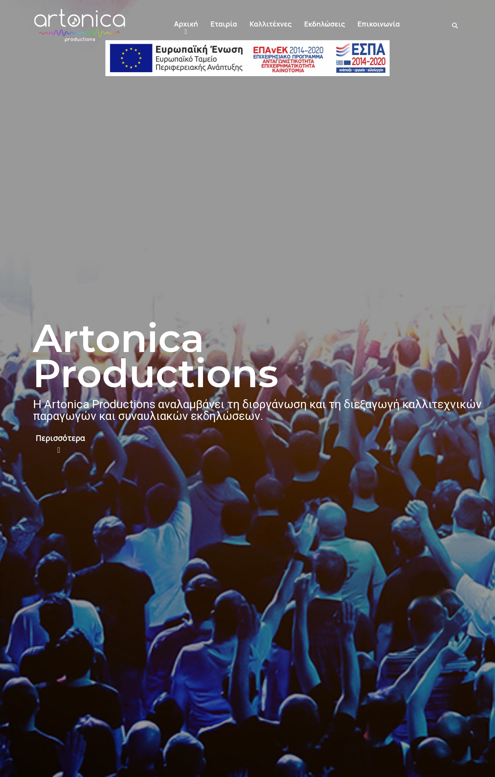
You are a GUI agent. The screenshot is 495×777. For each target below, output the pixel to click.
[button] (186, 26)
